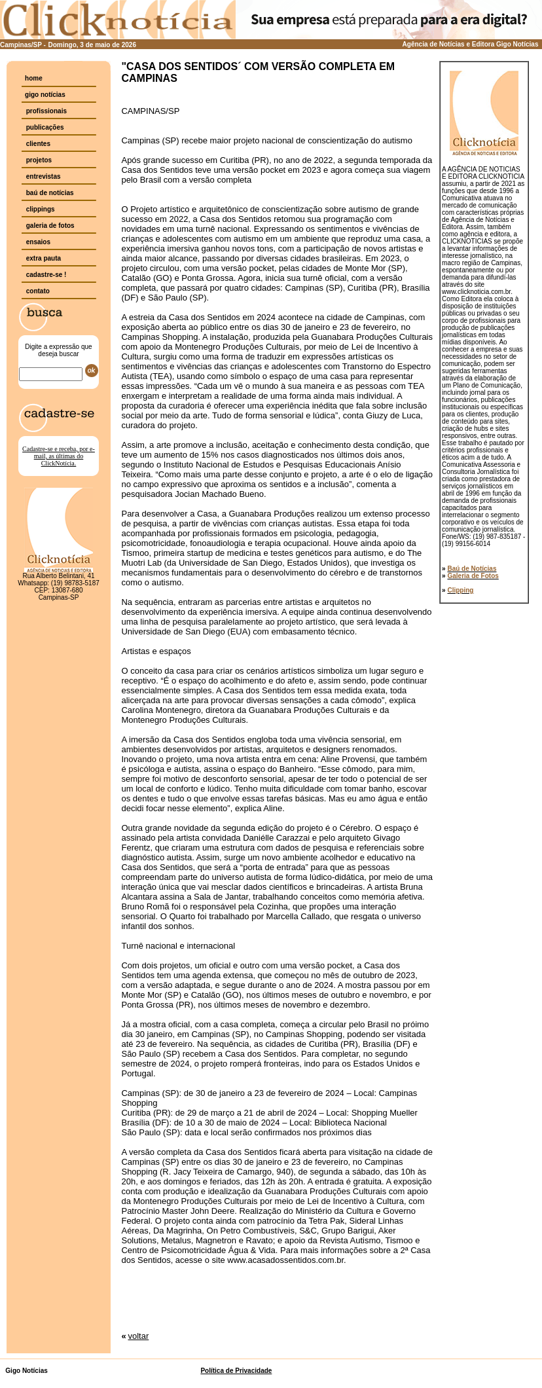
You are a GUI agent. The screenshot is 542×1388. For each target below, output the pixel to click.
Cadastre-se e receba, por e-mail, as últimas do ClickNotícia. (58, 456)
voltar (138, 1336)
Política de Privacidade (236, 1370)
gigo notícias (45, 94)
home (34, 78)
